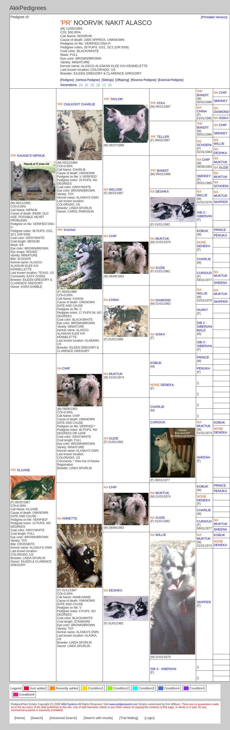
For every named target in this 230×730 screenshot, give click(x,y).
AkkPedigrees (27, 7)
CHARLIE (204, 259)
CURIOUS (204, 273)
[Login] (149, 718)
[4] (86, 85)
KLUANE (20, 470)
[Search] (37, 718)
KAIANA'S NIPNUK (27, 155)
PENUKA (220, 235)
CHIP (220, 92)
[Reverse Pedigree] (143, 80)
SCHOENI (204, 143)
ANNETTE (67, 518)
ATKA (157, 103)
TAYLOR (113, 99)
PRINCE (220, 230)
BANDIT (203, 93)
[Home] (19, 718)
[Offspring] (122, 80)
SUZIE (221, 167)
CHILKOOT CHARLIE (76, 104)
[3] (80, 85)
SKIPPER (221, 202)
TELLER (159, 137)
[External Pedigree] (170, 80)
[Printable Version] (214, 17)
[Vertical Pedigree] (88, 80)
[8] (109, 85)
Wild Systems (69, 704)
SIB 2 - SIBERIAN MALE (204, 326)
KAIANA (66, 230)
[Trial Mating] (128, 718)
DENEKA (203, 244)
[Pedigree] (67, 80)
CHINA (202, 109)
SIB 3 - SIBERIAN (204, 214)
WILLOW (113, 189)
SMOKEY (221, 101)
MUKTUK (221, 160)
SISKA (221, 118)
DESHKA (220, 151)
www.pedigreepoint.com (123, 704)
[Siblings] (107, 80)
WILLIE (219, 142)
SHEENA (220, 283)
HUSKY (202, 310)
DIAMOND (221, 110)
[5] (92, 85)
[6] (98, 85)
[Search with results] (98, 718)
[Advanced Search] (63, 718)
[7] (104, 85)
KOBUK (202, 231)
